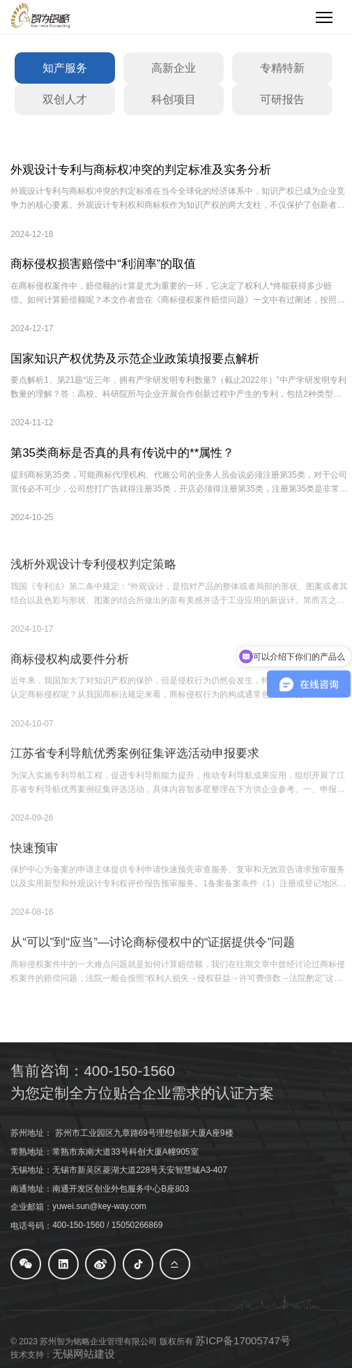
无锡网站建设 (83, 1354)
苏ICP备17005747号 (243, 1340)
